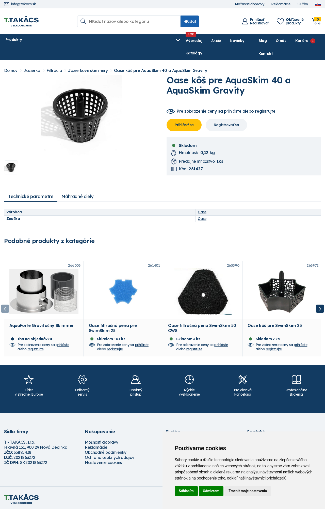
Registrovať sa (226, 112)
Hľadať (190, 21)
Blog (245, 40)
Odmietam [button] (211, 491)
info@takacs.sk (20, 4)
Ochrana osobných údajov (109, 455)
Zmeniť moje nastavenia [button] (248, 491)
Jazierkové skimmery (88, 58)
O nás (263, 40)
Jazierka (32, 58)
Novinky (124, 40)
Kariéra (284, 40)
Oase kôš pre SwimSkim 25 (275, 323)
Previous (5, 301)
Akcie (103, 40)
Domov (11, 58)
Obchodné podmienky (105, 450)
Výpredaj (81, 40)
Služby (302, 4)
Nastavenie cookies (103, 460)
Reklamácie (280, 4)
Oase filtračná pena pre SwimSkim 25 (113, 326)
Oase (202, 199)
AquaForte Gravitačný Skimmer (41, 323)
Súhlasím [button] (186, 491)
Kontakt (314, 40)
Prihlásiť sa (184, 112)
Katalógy (149, 40)
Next (320, 301)
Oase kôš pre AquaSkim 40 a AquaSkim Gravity (160, 58)
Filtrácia (54, 58)
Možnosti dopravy (249, 4)
